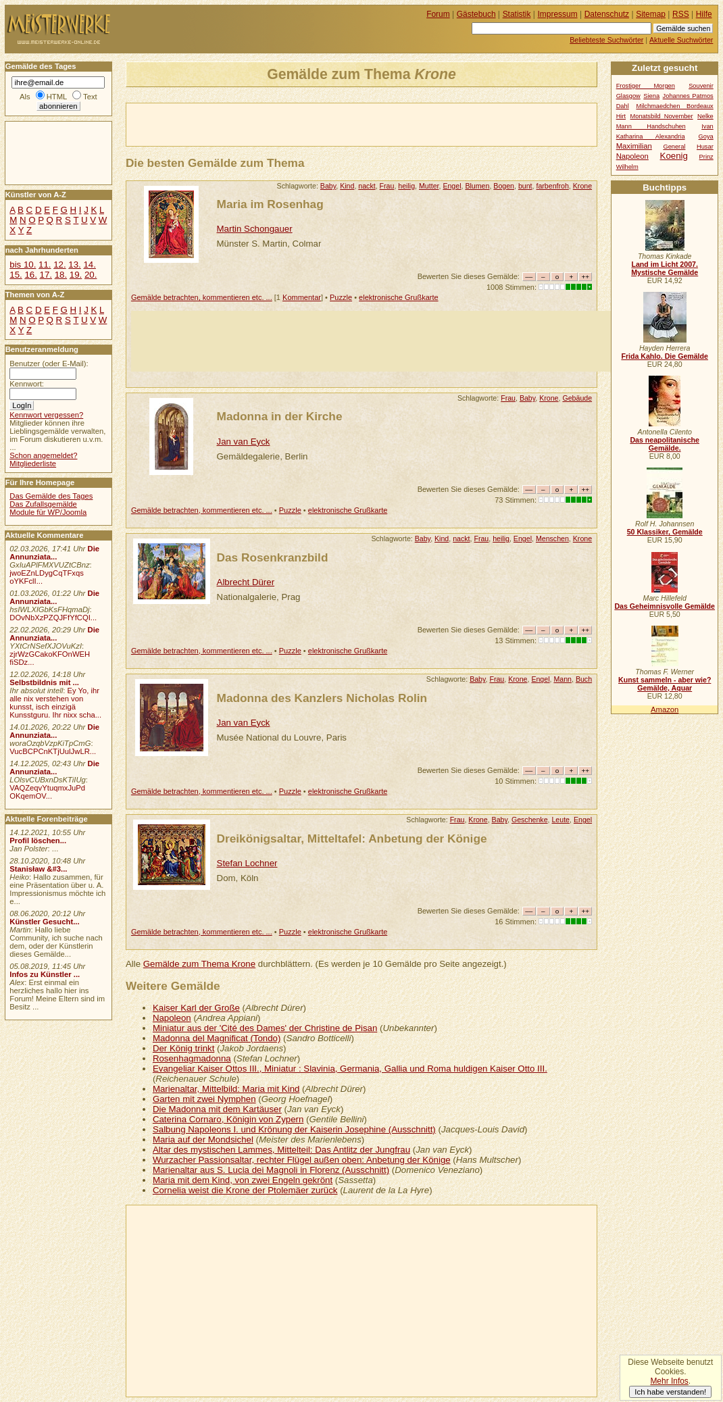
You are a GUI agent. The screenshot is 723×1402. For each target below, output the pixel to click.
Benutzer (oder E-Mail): (48, 363)
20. (90, 275)
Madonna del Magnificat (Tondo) (217, 1038)
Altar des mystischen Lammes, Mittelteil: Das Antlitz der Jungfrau (281, 1150)
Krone (582, 186)
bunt (525, 186)
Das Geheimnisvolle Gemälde (664, 606)
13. (74, 264)
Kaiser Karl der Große (196, 1008)
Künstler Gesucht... (44, 922)
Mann (562, 679)
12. (59, 264)
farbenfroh (552, 186)
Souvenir (701, 85)
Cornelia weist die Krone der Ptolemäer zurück (245, 1190)
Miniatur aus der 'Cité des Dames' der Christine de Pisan (265, 1028)
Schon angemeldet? (43, 455)
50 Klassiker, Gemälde (665, 532)
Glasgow (628, 96)
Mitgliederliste (32, 463)
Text (90, 97)
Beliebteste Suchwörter (606, 40)
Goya (706, 136)
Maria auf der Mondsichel (203, 1139)
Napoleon (172, 1018)
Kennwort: (26, 384)
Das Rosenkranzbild (272, 557)
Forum (438, 14)
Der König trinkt (183, 1048)
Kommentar (301, 297)
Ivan (707, 126)
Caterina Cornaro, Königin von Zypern (228, 1119)
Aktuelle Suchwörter (681, 40)
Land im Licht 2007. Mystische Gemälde (664, 268)
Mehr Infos (669, 1381)
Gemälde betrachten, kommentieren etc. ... (201, 297)
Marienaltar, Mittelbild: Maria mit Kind (226, 1089)
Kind (347, 186)
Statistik (517, 14)
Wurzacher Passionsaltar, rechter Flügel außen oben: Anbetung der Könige (302, 1160)
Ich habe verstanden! (670, 1392)
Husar (705, 146)
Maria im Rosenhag (270, 204)
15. (15, 275)
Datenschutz (606, 14)
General (674, 146)
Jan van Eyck (243, 441)
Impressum (558, 14)
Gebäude (577, 398)
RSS (680, 14)
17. (46, 275)
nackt (366, 186)
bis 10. (22, 264)
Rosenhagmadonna (192, 1058)
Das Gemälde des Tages (51, 496)
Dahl (622, 106)
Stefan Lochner (247, 863)
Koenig (674, 156)
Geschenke (530, 820)
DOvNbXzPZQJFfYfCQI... (53, 618)
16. (30, 275)
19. (76, 275)
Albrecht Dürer (246, 582)
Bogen (503, 186)
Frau (387, 186)
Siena (651, 96)
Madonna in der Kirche (280, 416)
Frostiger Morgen (645, 85)
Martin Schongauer (255, 229)
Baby (328, 186)
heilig (406, 186)
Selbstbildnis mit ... (44, 682)
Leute (560, 820)
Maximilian (634, 146)
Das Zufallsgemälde (43, 504)
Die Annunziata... (54, 553)
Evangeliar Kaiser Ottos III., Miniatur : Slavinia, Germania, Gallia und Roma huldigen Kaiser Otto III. (350, 1068)
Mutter (429, 186)
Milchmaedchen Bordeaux (674, 106)
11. (45, 264)
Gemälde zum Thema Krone (199, 964)
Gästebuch (476, 14)
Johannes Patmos (688, 96)
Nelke (705, 116)
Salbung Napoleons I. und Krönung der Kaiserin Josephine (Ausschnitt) (294, 1129)
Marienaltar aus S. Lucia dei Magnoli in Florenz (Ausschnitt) (271, 1170)
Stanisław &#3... (38, 869)
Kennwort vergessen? (46, 415)
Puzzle (341, 297)
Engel (452, 186)
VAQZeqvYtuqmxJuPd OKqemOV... (47, 792)
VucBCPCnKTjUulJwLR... (52, 751)
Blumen (477, 186)
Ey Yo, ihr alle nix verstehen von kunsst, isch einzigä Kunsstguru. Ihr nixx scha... (55, 702)
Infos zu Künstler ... (44, 974)
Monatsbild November (661, 116)
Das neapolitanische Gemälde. (664, 444)
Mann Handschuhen (651, 126)
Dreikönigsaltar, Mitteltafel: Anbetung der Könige (352, 838)
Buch (584, 679)
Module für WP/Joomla (47, 512)
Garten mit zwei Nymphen (204, 1099)
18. (61, 275)
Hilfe (704, 14)
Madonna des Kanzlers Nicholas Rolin (322, 698)
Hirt (621, 116)
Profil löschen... (37, 840)
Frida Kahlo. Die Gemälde (664, 356)
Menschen (552, 538)
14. (89, 264)
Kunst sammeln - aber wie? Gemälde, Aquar (664, 684)
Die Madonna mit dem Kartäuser (217, 1109)
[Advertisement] (284, 123)
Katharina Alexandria (650, 136)
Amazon (664, 709)
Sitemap (651, 14)
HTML (57, 97)
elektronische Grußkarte (399, 297)
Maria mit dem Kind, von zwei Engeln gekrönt (242, 1180)
